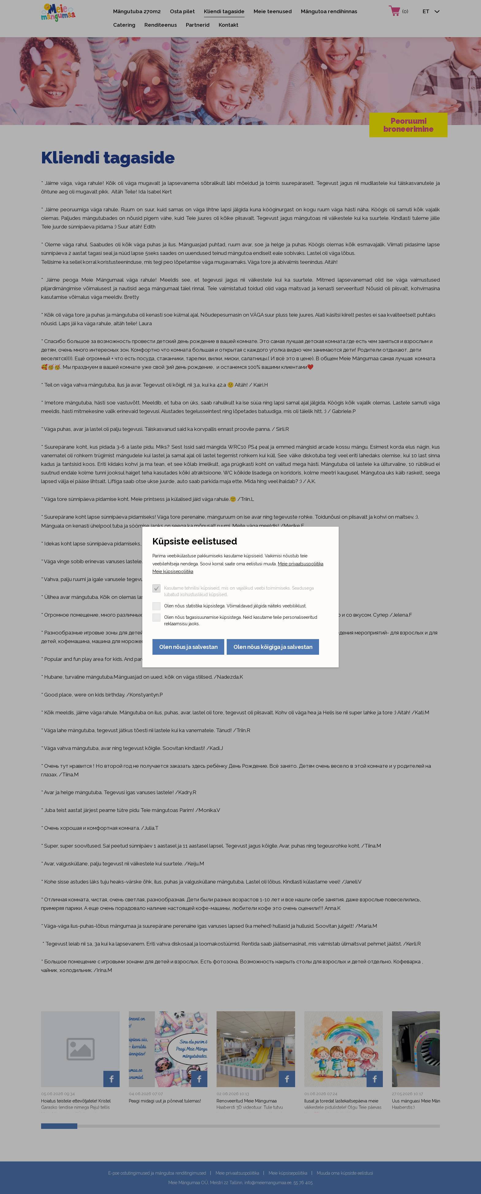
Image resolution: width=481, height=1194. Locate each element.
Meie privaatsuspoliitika (300, 563)
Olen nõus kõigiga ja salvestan (272, 647)
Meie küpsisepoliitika (172, 571)
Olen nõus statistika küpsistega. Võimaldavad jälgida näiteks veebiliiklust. (235, 605)
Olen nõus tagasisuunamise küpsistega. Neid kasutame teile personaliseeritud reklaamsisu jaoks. (240, 620)
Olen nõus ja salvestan (188, 647)
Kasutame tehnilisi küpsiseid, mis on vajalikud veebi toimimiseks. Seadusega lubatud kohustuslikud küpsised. (239, 591)
